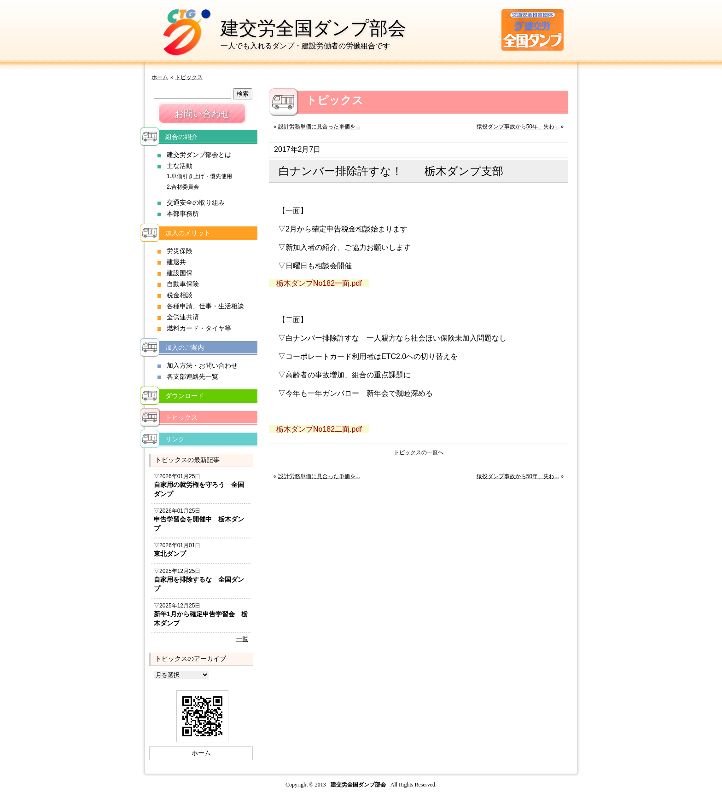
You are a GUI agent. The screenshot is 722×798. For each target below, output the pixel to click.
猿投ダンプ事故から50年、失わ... (518, 126)
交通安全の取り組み (196, 202)
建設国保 (179, 273)
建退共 (176, 262)
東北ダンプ (170, 553)
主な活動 (179, 165)
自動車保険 (183, 284)
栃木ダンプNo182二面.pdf (319, 429)
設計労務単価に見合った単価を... (319, 126)
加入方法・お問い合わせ (202, 365)
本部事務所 (183, 213)
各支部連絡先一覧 (192, 376)
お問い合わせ (202, 114)
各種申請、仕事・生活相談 (205, 306)
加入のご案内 (184, 347)
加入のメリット (187, 233)
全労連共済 (183, 317)
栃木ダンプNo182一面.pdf (319, 283)
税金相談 (179, 295)
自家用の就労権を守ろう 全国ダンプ (199, 489)
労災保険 (179, 250)
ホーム (159, 77)
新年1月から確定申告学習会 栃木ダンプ (201, 618)
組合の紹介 (181, 136)
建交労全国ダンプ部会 (313, 28)
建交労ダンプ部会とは (199, 154)
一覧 (242, 639)
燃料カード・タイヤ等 (199, 328)
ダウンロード (184, 395)
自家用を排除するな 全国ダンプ (199, 584)
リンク (175, 439)
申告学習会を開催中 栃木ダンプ (199, 523)
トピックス (189, 77)
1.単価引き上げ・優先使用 (199, 176)
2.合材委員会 (183, 187)
